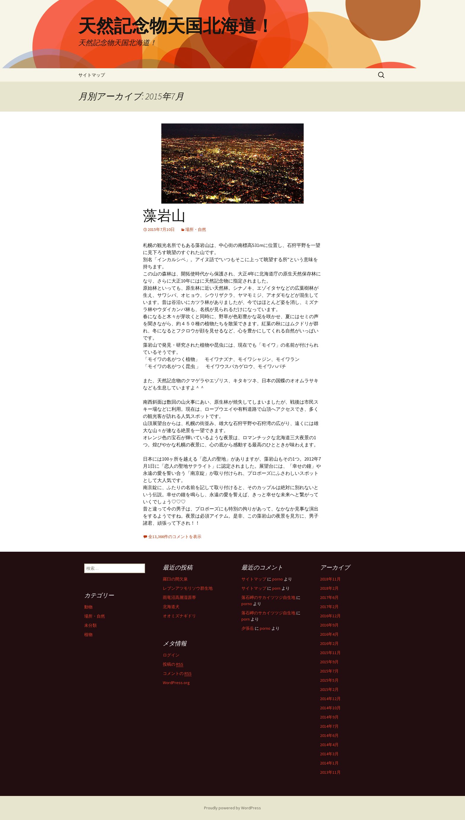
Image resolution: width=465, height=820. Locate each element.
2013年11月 (330, 772)
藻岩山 (164, 215)
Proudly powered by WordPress (232, 808)
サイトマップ (91, 75)
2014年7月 (329, 726)
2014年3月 (329, 753)
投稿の (173, 664)
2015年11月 (330, 652)
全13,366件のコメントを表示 (174, 536)
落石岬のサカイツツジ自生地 (268, 597)
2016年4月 (329, 634)
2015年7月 (329, 671)
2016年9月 (329, 625)
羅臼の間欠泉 (175, 579)
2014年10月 (330, 707)
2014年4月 (329, 744)
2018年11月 (330, 579)
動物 (88, 607)
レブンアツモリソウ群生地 (188, 588)
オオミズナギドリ (179, 615)
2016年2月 (329, 643)
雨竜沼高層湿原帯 (179, 597)
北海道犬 (171, 606)
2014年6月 (329, 735)
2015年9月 (329, 661)
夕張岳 (247, 628)
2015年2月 (329, 689)
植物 (88, 634)
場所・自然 (195, 229)
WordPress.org (176, 682)
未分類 (90, 625)
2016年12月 (330, 615)
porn (276, 588)
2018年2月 (329, 588)
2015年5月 (329, 680)
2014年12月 (330, 698)
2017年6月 (329, 597)
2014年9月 (329, 717)
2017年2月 (329, 606)
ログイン (171, 655)
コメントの (177, 673)
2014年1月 (329, 763)
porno (277, 579)
